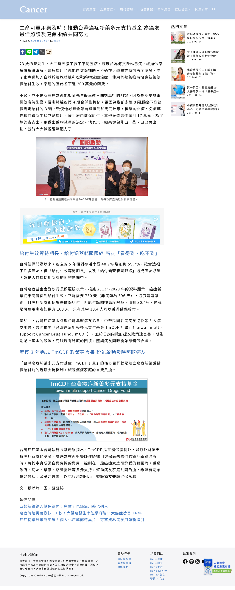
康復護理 (128, 9)
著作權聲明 (124, 563)
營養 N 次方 (157, 578)
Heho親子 (156, 563)
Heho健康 (156, 559)
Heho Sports (159, 570)
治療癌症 (108, 9)
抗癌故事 (201, 9)
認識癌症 (89, 9)
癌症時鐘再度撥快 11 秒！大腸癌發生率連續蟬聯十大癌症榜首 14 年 (81, 513)
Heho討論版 (158, 574)
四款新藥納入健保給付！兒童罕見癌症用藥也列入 (64, 506)
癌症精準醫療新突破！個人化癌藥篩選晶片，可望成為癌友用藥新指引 (82, 519)
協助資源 (183, 9)
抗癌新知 (146, 9)
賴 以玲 (57, 40)
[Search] (214, 9)
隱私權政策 (124, 559)
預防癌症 (164, 9)
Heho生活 (156, 567)
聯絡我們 (123, 567)
